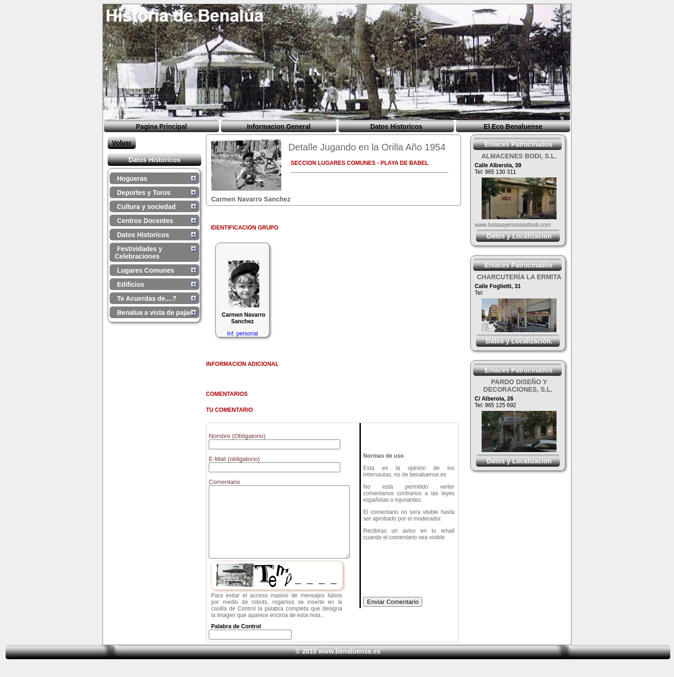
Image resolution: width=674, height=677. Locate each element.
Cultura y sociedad (146, 206)
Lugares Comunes (145, 270)
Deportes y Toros (143, 192)
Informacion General (278, 126)
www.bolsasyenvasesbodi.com (513, 225)
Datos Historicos (396, 126)
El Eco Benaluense (513, 126)
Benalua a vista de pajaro (156, 312)
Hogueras (132, 178)
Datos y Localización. (519, 341)
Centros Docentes (145, 220)
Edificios (130, 284)
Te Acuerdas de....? (146, 298)
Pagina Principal (161, 126)
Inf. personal (242, 333)
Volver (122, 143)
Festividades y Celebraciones (138, 252)
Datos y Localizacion (519, 236)
